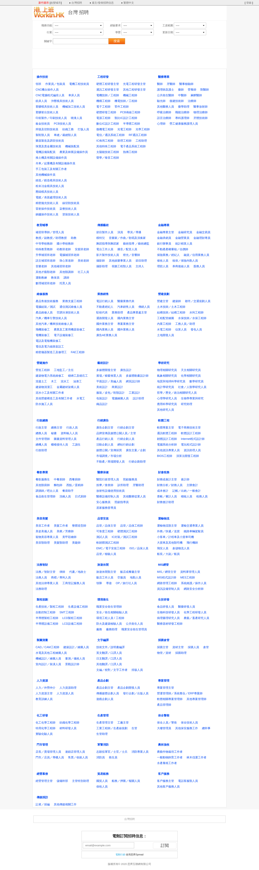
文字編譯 (103, 640)
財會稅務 (163, 472)
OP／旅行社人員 (126, 583)
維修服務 (42, 294)
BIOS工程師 (164, 455)
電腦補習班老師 (69, 255)
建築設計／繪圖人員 (76, 647)
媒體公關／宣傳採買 (109, 450)
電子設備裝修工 (64, 335)
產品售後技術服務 (47, 301)
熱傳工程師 (130, 152)
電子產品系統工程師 (133, 146)
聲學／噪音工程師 (107, 157)
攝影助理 (102, 266)
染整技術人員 (67, 208)
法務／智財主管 (45, 571)
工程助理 (141, 140)
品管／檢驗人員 (106, 554)
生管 (134, 728)
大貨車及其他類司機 (170, 542)
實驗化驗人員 (44, 733)
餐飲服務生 (43, 479)
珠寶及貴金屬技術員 (48, 146)
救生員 (113, 757)
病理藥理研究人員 (168, 618)
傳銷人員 (144, 306)
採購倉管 (163, 640)
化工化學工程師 (45, 722)
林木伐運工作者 (196, 757)
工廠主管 (123, 722)
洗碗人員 (65, 496)
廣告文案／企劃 (136, 450)
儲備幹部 (62, 780)
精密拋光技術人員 (47, 203)
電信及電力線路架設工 (50, 346)
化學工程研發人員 (195, 612)
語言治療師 (164, 118)
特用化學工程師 (45, 728)
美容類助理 (43, 542)
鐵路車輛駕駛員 (194, 531)
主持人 (140, 266)
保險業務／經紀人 (168, 255)
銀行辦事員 (164, 243)
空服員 (121, 577)
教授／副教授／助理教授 (51, 237)
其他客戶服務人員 (168, 786)
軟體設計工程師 (191, 433)
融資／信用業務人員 (196, 255)
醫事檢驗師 (186, 84)
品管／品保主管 (106, 525)
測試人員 (102, 537)
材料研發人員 (67, 728)
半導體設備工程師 (47, 623)
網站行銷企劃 (125, 444)
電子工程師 (103, 106)
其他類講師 (66, 272)
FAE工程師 (78, 352)
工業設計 (134, 392)
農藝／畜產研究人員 (196, 618)
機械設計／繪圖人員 (48, 658)
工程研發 (103, 76)
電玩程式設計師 (191, 444)
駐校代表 (102, 312)
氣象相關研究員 (167, 375)
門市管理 (42, 744)
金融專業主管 (165, 232)
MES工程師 (187, 577)
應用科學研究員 (167, 404)
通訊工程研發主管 (107, 89)
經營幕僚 (42, 773)
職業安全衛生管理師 (109, 606)
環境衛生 (103, 599)
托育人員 (65, 283)
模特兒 (100, 237)
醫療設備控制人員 (107, 496)
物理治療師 (200, 112)
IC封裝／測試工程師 (124, 537)
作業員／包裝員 (55, 84)
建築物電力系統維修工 (50, 375)
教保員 (55, 277)
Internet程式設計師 (193, 438)
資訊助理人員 (192, 450)
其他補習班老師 (61, 266)
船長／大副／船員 (168, 554)
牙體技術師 (200, 118)
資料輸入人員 (69, 433)
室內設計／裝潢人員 (48, 664)
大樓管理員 (164, 728)
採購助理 (181, 652)
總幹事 (206, 728)
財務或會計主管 (167, 479)
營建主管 (162, 301)
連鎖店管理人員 (75, 751)
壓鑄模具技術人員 (47, 191)
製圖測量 (42, 640)
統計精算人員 (183, 243)
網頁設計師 (133, 381)
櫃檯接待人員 (59, 444)
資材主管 (178, 647)
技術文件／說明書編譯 (110, 647)
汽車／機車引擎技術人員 (51, 318)
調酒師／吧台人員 (47, 490)
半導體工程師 (131, 123)
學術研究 (163, 362)
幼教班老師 (64, 249)
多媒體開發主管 (106, 370)
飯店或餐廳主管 (130, 571)
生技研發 (163, 599)
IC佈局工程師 (104, 140)
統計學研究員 (165, 387)
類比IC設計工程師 (126, 118)
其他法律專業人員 (47, 583)
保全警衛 (163, 715)
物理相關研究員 (167, 370)
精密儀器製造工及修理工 (51, 352)
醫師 (160, 84)
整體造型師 (79, 525)
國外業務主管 (104, 323)
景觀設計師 (72, 664)
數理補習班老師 (45, 283)
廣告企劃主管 (104, 427)
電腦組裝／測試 (45, 306)
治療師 (192, 101)
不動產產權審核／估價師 (172, 249)
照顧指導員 (122, 502)
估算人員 (181, 329)
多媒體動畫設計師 (137, 375)
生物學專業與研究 (192, 398)
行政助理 (41, 450)
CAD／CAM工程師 (47, 647)
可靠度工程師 (104, 531)
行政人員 (72, 427)
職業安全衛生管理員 (134, 629)
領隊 (99, 583)
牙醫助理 (138, 485)
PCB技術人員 (62, 123)
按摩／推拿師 (104, 485)
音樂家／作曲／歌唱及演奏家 (127, 237)
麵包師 (58, 485)
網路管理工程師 (167, 583)
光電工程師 (124, 129)
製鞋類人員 (43, 135)
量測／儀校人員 (75, 658)
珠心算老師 (66, 260)
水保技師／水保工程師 (192, 318)
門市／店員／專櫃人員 (50, 757)
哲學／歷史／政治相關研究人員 (177, 392)
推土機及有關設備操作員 (51, 157)
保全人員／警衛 (167, 722)
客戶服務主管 (165, 780)
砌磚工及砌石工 (78, 375)
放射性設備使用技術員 (110, 490)
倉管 (206, 647)
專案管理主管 (165, 687)
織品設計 (102, 404)
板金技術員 (43, 123)
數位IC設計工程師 (107, 123)
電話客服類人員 (188, 780)
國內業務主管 (125, 318)
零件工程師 (122, 106)
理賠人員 (162, 266)
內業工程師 (164, 323)
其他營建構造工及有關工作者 (54, 398)
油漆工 (77, 381)
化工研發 (42, 715)
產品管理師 (164, 704)
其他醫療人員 (165, 106)
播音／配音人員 (127, 249)
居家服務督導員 (106, 507)
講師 (66, 277)
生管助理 (102, 733)
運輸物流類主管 (167, 525)
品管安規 (103, 518)
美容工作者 (43, 525)
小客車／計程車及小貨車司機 (175, 537)
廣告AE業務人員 (106, 335)
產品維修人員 (44, 312)
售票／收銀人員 (78, 757)
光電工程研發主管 (134, 84)
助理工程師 (124, 140)
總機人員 (41, 444)
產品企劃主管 (104, 687)
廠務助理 (111, 629)
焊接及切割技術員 (47, 129)
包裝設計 (102, 398)
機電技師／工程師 (126, 101)
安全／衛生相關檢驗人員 (111, 612)
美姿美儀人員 (44, 531)
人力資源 (42, 680)
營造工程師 (43, 370)
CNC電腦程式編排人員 (50, 95)
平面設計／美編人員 (109, 381)
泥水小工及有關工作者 (50, 392)
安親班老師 (82, 249)
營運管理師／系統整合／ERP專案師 (180, 693)
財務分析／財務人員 (170, 485)
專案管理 (163, 680)
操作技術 (42, 76)
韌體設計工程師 (167, 438)
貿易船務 (103, 773)
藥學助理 (183, 106)
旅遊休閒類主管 (106, 571)
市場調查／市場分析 (109, 455)
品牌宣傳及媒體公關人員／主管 (116, 433)
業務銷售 (103, 294)
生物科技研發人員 (168, 612)
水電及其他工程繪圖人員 (51, 652)
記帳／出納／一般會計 (186, 490)
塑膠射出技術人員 (47, 112)
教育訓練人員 (44, 699)
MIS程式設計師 (166, 577)
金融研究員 (185, 232)
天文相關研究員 (191, 370)
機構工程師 (103, 101)
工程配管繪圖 (165, 318)
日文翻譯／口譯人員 (109, 658)
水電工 (80, 398)
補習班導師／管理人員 (50, 232)
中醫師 (182, 95)
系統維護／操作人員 (193, 583)
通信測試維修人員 (70, 306)
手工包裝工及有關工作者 (51, 169)
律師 (62, 571)
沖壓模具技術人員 (62, 101)
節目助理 (141, 260)
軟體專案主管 (165, 427)
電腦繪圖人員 (120, 398)
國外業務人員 (125, 329)
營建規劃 (163, 294)
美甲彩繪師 (69, 537)
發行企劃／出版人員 (136, 693)
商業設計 (117, 387)
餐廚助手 (68, 490)
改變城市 (55, 2)
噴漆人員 (76, 118)
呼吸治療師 (164, 112)
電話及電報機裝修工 (48, 340)
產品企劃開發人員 (128, 687)
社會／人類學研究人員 (192, 387)
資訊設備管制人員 (168, 588)
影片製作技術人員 (107, 255)
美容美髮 (42, 518)
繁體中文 (128, 2)
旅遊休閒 (103, 564)
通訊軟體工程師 (167, 433)
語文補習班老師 (45, 260)
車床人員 (74, 95)
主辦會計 (192, 485)
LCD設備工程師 (72, 623)
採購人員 (193, 647)
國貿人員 (102, 780)
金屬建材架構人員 (68, 387)
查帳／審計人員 (167, 496)
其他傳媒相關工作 (65, 804)
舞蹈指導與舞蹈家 (107, 243)
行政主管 (41, 427)
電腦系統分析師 (167, 444)
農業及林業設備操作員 (73, 152)
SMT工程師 (66, 612)
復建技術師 (177, 101)
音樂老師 (41, 266)
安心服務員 (103, 502)
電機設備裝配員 (45, 152)
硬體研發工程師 (106, 112)
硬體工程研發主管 (107, 84)
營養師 (192, 89)
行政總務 (42, 420)
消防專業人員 (140, 751)
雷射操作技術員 (45, 208)
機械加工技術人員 (73, 106)
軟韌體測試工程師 (107, 542)
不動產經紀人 (104, 306)
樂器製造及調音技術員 (50, 140)
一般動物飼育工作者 (170, 757)
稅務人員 (202, 496)
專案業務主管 (125, 323)
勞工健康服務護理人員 (184, 123)
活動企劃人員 (104, 444)
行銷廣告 (103, 420)
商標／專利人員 (61, 577)
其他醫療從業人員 (134, 496)
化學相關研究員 (191, 375)
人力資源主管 (44, 693)
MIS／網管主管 (166, 571)
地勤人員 (135, 577)
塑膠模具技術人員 (47, 106)
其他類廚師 (43, 485)
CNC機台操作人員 (47, 89)
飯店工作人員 (104, 577)
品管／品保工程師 (131, 525)
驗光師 (161, 101)
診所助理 (123, 485)
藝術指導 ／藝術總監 (136, 243)
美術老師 (83, 260)
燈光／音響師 (131, 255)
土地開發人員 (165, 335)
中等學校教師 (44, 243)
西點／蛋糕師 (74, 485)
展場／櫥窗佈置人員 (109, 375)
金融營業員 (182, 237)
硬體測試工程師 (127, 531)
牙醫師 (171, 84)
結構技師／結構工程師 (171, 312)
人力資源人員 (65, 693)
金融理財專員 (201, 237)
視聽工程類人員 (122, 266)
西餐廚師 (75, 479)
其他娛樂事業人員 (120, 260)
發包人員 (196, 329)
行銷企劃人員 (125, 438)
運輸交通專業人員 (192, 525)
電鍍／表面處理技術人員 (51, 197)
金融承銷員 (164, 237)
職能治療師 (182, 112)
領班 (38, 84)
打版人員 (83, 129)
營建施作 (42, 362)
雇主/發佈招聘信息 (103, 2)
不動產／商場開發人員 (110, 461)
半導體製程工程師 (47, 618)
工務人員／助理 (185, 323)
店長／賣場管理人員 (48, 751)
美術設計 (102, 387)
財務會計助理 (165, 502)
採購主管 (162, 647)
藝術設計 (103, 362)
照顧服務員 (130, 479)
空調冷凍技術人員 (68, 312)
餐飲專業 (42, 472)
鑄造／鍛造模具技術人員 (51, 180)
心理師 (161, 123)
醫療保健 (103, 472)
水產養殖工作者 (167, 763)
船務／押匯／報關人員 (126, 780)
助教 (73, 237)
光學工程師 (143, 129)
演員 (120, 232)
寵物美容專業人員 (47, 537)
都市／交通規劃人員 (197, 301)
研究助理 (186, 404)
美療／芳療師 (65, 531)
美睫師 (76, 542)
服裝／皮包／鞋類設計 (110, 392)
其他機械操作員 (45, 174)
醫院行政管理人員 (107, 479)
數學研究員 (196, 381)
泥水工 (65, 381)
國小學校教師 (65, 243)
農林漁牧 (163, 744)
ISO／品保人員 (138, 548)
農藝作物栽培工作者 (170, 751)
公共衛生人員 (134, 623)
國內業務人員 (104, 329)
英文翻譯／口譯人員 (109, 652)
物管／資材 (164, 652)
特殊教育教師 (44, 249)
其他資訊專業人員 (168, 450)
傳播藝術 (103, 225)
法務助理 (41, 588)
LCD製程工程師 (72, 618)
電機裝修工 (43, 335)
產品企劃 (103, 680)
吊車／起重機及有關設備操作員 (55, 163)
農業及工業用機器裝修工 (69, 329)
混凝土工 (41, 381)
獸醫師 (204, 89)
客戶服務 (163, 773)
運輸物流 (163, 518)
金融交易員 (203, 232)
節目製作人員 (104, 232)
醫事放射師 (200, 106)
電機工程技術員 (79, 84)
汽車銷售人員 (125, 306)
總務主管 (56, 427)
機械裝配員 (72, 146)
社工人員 (83, 272)
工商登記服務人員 (73, 583)
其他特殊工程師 (106, 146)
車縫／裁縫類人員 (65, 135)
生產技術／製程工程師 (50, 606)
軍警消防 (103, 744)
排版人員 (137, 669)
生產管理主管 (104, 722)
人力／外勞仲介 (45, 687)
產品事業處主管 (137, 312)
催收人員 (162, 260)
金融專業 (163, 225)
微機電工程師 (104, 129)
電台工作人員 (104, 249)
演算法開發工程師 (187, 455)
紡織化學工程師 (69, 722)
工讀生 (76, 444)
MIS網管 (163, 564)
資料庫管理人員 (190, 571)
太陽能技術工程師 (107, 152)
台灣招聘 (76, 2)
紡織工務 (68, 129)
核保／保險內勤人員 (185, 260)
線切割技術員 (70, 203)
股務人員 (199, 266)
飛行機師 (192, 542)
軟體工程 (163, 420)
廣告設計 (126, 370)
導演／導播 (134, 232)
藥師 (181, 89)
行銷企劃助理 (137, 461)
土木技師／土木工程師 (171, 306)
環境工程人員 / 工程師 (110, 618)
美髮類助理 (61, 542)
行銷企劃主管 (125, 427)
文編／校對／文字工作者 (111, 669)
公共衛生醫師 (165, 95)
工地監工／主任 (64, 370)
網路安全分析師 (194, 588)
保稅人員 (102, 786)
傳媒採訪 (42, 797)
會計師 (185, 479)
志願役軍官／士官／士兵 (111, 751)
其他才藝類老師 (45, 272)
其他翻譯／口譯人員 (109, 664)
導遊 (109, 583)
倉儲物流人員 (180, 548)
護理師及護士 (165, 89)
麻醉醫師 (196, 95)
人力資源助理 (67, 687)
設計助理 (138, 398)
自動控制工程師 (45, 612)
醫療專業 (163, 76)
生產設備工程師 (78, 606)
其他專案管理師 (196, 699)
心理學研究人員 (167, 398)
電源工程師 (103, 118)
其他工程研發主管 (134, 89)
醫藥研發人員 (186, 606)
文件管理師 (43, 438)
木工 (54, 381)
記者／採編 (43, 804)
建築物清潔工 (44, 387)
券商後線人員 (180, 266)
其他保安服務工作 (186, 728)
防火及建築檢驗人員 (109, 623)
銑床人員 (41, 101)
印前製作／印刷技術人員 (51, 118)
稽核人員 (186, 496)
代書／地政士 (77, 571)
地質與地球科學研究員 (171, 381)
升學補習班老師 (45, 255)
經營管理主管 (44, 780)
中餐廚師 (59, 479)
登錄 (249, 2)
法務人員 (41, 577)
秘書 (54, 433)
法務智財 (42, 564)
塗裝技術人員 (70, 214)
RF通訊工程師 (138, 135)
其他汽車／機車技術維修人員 (54, 323)
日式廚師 (80, 496)
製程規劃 (42, 599)
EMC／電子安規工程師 (110, 548)
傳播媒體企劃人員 (107, 693)
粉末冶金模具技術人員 (50, 186)
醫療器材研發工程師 (170, 623)
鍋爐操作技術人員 (47, 214)
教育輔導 (42, 225)
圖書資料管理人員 (65, 438)
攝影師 (100, 260)
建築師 (176, 301)
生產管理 (103, 715)
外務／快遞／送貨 (168, 531)
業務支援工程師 (72, 301)
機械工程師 (130, 95)
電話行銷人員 (104, 301)
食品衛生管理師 (45, 496)
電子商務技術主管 (189, 427)
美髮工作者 (61, 525)
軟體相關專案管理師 (170, 699)
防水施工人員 (44, 404)
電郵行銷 (120, 854)
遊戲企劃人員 (104, 699)
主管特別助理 (80, 780)
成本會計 (162, 490)
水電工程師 (164, 329)
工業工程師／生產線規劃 (111, 728)
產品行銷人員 (104, 438)
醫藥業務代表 (125, 301)
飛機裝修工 (43, 329)
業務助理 (117, 312)
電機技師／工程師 (107, 95)
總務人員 (41, 433)
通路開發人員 (104, 318)
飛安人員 (162, 548)
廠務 (99, 629)
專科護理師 (182, 118)
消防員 (100, 757)
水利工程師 (196, 312)
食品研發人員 (165, 606)
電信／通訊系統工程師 (110, 135)
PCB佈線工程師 (130, 112)
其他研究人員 (165, 409)
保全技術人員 (189, 722)
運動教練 (41, 277)
